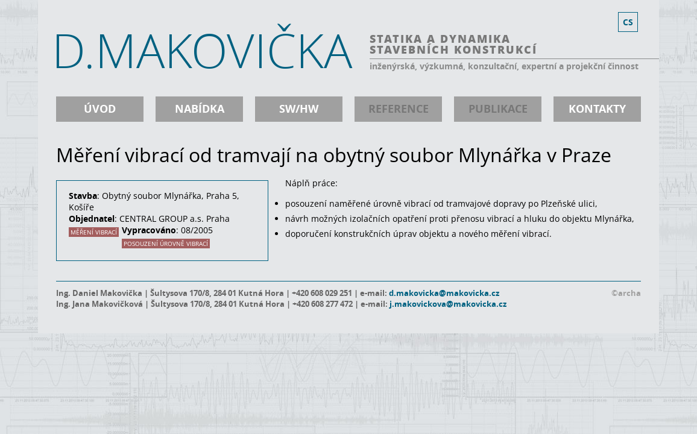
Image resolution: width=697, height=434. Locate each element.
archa (629, 293)
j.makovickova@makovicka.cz (448, 303)
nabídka (199, 108)
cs (628, 22)
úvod (100, 108)
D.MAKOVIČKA (202, 50)
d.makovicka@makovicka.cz (444, 293)
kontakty (597, 108)
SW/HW (298, 108)
